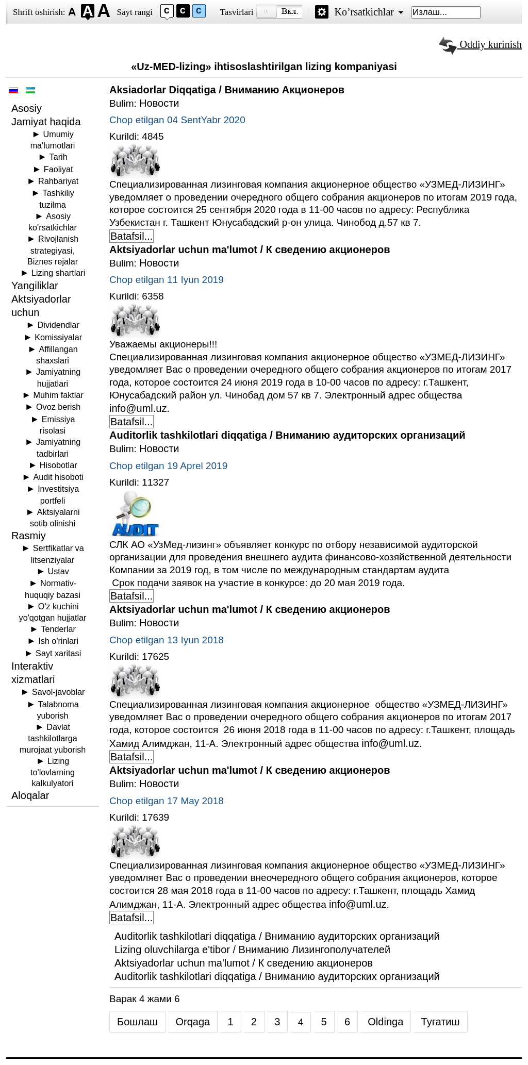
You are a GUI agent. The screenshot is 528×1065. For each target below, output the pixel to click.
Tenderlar (58, 629)
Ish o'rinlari (58, 640)
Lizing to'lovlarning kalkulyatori (52, 772)
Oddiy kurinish (480, 44)
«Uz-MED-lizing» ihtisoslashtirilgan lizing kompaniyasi (264, 66)
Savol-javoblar (58, 691)
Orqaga (192, 1021)
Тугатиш (440, 1021)
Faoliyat (58, 169)
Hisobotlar (58, 465)
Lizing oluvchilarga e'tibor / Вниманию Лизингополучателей (252, 949)
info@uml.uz (138, 408)
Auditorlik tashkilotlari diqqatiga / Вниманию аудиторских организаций (287, 435)
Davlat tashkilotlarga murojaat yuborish (53, 738)
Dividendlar (58, 324)
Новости (159, 103)
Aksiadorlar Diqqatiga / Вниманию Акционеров (226, 89)
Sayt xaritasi (58, 653)
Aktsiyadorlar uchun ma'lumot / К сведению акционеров (249, 249)
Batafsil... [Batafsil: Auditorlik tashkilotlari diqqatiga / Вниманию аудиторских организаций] (131, 596)
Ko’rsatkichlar (364, 12)
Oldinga (385, 1021)
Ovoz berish (58, 406)
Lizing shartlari (58, 272)
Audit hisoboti (59, 476)
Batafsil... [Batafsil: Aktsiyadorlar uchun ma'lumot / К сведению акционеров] (131, 421)
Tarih (59, 156)
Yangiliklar (34, 285)
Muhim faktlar (59, 395)
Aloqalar (30, 795)
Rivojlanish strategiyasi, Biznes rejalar (52, 249)
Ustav (58, 571)
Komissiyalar (58, 337)
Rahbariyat (58, 181)
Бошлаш (137, 1021)
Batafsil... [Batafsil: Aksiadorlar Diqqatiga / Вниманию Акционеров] (131, 236)
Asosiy (26, 108)
